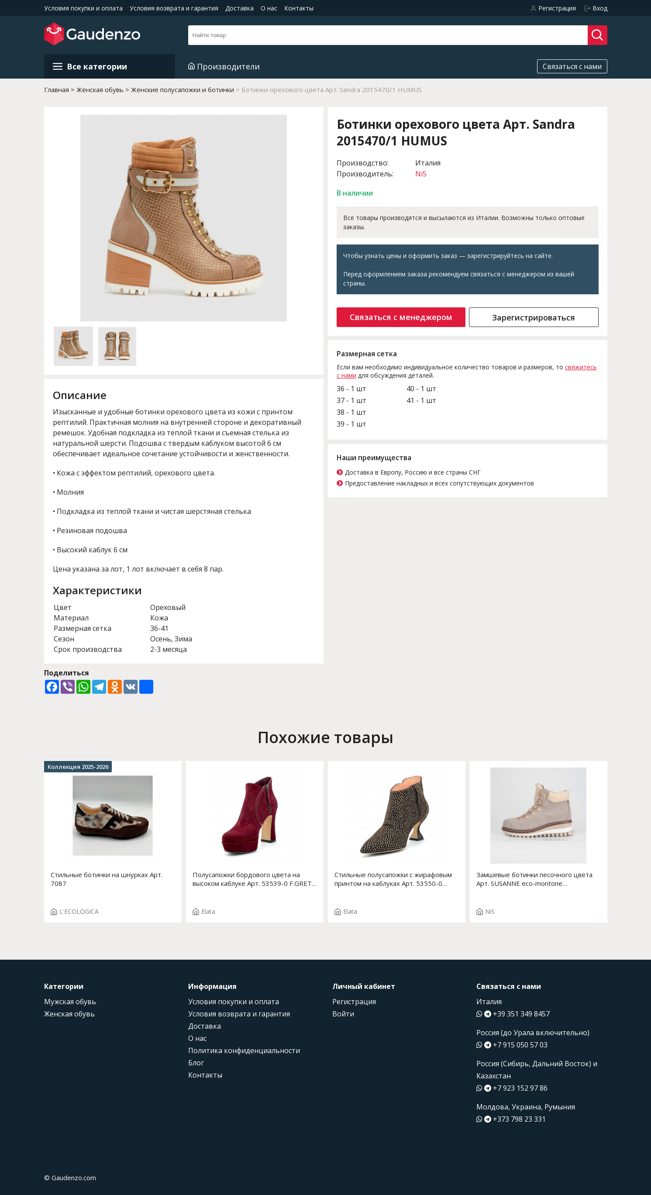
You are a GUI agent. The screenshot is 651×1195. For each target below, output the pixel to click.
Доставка (239, 8)
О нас (269, 8)
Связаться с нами (572, 66)
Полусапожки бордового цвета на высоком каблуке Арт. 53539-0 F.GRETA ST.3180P (254, 879)
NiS (421, 174)
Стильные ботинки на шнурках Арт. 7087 (106, 879)
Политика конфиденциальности (244, 1050)
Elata (204, 911)
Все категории (90, 66)
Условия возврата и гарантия (174, 8)
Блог (196, 1063)
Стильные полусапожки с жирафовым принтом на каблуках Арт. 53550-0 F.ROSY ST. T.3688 (393, 879)
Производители (224, 66)
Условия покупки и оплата (83, 8)
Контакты (298, 8)
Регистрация (354, 1001)
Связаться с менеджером (401, 317)
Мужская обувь (70, 1001)
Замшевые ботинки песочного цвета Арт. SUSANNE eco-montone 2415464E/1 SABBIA (534, 879)
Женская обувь (69, 1014)
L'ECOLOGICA (75, 911)
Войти (343, 1014)
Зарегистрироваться (533, 317)
